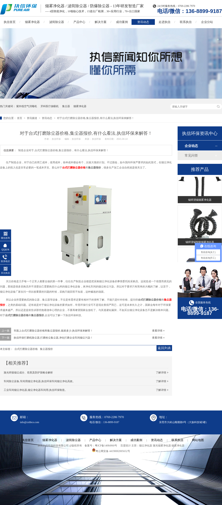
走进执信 (164, 22)
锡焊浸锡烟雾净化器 (199, 200)
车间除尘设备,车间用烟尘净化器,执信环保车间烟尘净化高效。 (39, 381)
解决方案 (101, 22)
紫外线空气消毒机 (26, 106)
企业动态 (191, 146)
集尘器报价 (46, 348)
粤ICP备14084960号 (106, 445)
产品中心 (79, 22)
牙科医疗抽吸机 (50, 106)
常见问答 (191, 155)
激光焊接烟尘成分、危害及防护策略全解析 (28, 372)
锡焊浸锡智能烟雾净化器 (200, 242)
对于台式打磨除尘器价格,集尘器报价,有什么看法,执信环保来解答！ (95, 118)
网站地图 (198, 440)
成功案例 (122, 22)
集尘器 (66, 106)
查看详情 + (158, 330)
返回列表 (164, 348)
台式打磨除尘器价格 (73, 167)
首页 (20, 118)
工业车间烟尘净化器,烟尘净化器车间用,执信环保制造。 (35, 389)
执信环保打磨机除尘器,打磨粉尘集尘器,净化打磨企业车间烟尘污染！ (53, 337)
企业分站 (207, 22)
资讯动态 (143, 22)
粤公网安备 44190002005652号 (111, 451)
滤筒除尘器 (56, 22)
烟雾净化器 (32, 22)
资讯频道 (32, 118)
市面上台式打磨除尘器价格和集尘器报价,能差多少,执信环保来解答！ (53, 330)
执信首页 (28, 440)
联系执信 (186, 22)
